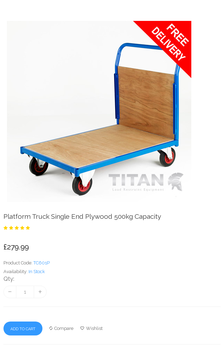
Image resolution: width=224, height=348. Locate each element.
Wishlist (91, 328)
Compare (61, 328)
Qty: (8, 279)
